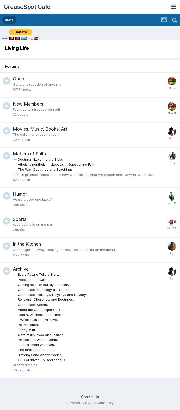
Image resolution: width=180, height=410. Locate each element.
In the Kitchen (27, 244)
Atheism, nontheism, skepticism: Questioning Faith (56, 164)
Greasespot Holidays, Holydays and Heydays (53, 295)
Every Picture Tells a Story (38, 274)
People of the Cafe (32, 280)
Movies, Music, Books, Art (40, 129)
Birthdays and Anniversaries (39, 355)
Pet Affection (28, 325)
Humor (20, 194)
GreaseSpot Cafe (27, 6)
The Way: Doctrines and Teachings (45, 169)
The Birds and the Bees (36, 350)
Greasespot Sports (32, 305)
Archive (21, 269)
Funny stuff (26, 330)
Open (18, 78)
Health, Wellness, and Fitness (40, 315)
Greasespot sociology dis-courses (44, 290)
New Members (28, 104)
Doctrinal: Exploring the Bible (40, 159)
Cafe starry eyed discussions (40, 335)
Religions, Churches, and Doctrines (45, 299)
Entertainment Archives (36, 345)
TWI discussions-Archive (37, 320)
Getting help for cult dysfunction (43, 285)
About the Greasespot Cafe (39, 310)
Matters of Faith (29, 153)
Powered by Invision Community (90, 403)
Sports (19, 219)
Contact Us (90, 397)
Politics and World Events (37, 340)
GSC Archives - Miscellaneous (41, 360)
